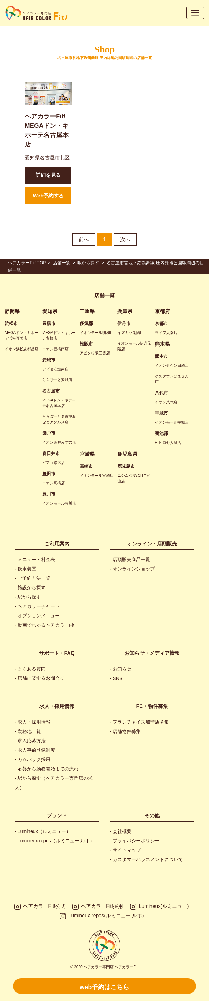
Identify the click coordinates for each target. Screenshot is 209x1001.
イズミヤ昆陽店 (130, 333)
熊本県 (162, 344)
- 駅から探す (28, 597)
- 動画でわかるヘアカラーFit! (45, 625)
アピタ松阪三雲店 (95, 353)
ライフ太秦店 (166, 333)
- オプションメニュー (37, 615)
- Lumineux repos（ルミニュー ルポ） (54, 840)
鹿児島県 (127, 454)
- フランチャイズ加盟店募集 (139, 722)
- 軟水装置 (25, 568)
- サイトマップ (125, 850)
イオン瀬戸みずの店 (59, 442)
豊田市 (48, 473)
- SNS (116, 678)
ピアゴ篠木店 (53, 463)
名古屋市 (51, 390)
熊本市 (161, 356)
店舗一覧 (104, 295)
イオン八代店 (166, 402)
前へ (84, 239)
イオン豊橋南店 (55, 349)
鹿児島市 (126, 466)
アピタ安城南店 (55, 369)
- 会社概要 (120, 831)
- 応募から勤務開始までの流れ (47, 768)
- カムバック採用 (32, 759)
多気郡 (86, 323)
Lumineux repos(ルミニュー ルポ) (102, 916)
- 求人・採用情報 (32, 722)
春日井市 (51, 453)
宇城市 (161, 413)
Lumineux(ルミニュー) (159, 907)
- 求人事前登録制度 (35, 750)
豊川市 (48, 493)
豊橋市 (48, 323)
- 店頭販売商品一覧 (130, 559)
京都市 (161, 323)
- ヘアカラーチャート (37, 606)
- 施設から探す (30, 587)
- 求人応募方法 (30, 740)
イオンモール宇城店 (172, 422)
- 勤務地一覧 (28, 731)
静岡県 (12, 311)
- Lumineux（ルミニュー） (43, 831)
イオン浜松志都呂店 (21, 349)
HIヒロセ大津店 (168, 443)
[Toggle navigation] (195, 13)
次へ (125, 239)
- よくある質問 (30, 668)
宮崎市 (86, 466)
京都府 (162, 311)
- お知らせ (120, 668)
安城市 (48, 359)
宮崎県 (87, 454)
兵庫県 (124, 311)
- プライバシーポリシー (135, 840)
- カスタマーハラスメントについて (146, 859)
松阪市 (86, 343)
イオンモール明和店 (97, 333)
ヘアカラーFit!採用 (97, 907)
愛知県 (49, 311)
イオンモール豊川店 (59, 503)
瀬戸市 (48, 433)
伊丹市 (123, 323)
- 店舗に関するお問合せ (39, 678)
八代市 (161, 392)
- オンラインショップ (132, 568)
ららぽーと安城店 (57, 380)
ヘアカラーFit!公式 (39, 907)
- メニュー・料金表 (35, 559)
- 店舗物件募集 (125, 731)
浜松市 (11, 323)
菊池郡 (161, 433)
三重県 (87, 311)
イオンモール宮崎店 (97, 475)
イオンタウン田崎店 (172, 365)
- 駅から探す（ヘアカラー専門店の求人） (54, 782)
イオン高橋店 (53, 483)
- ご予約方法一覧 (32, 578)
